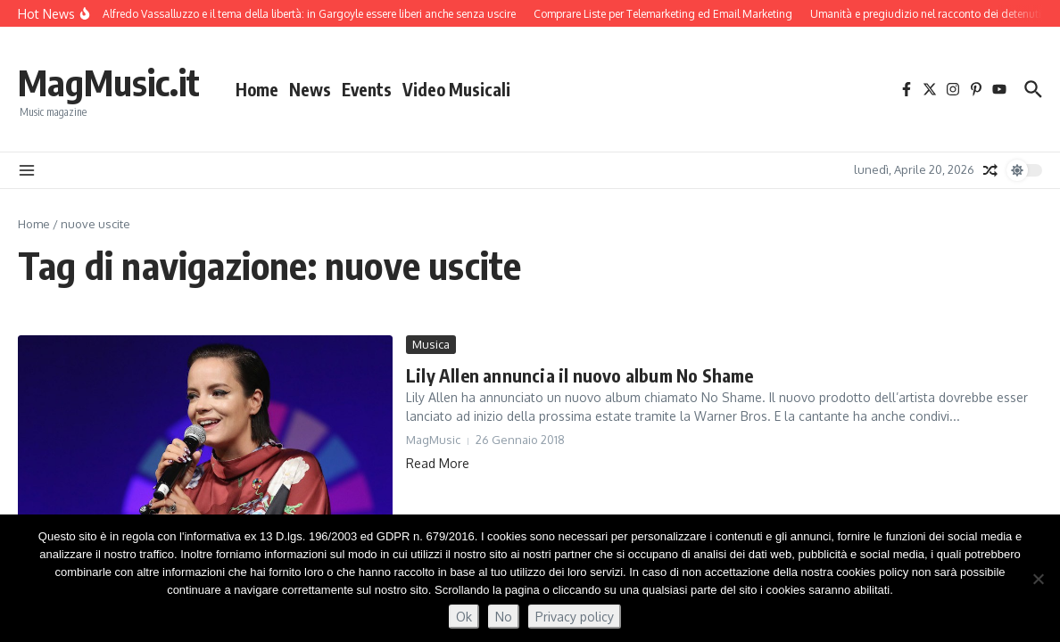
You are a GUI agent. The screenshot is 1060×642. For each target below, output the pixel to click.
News (310, 89)
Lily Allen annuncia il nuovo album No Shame (580, 375)
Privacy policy (574, 616)
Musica (431, 344)
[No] (1038, 579)
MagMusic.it (109, 82)
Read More (437, 463)
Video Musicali (456, 89)
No (503, 616)
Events (367, 89)
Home (257, 89)
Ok (464, 616)
